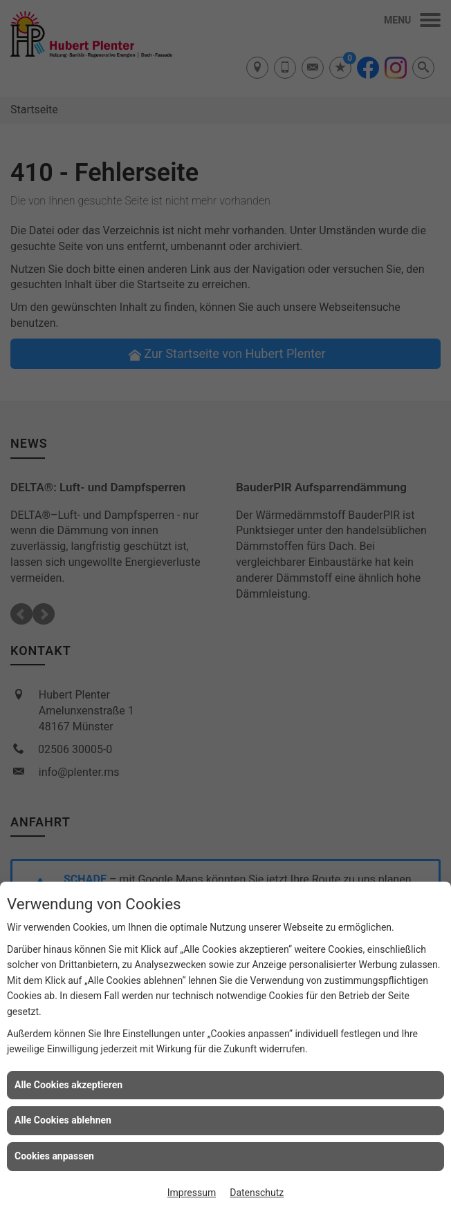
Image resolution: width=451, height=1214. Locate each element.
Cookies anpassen (54, 1155)
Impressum (191, 1192)
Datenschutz (257, 1192)
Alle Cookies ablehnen (63, 1120)
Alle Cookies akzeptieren (68, 1084)
